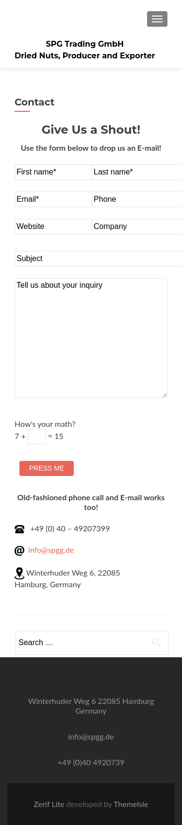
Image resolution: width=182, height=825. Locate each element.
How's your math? (45, 429)
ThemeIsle (131, 803)
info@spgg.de (51, 549)
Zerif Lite (50, 803)
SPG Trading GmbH (85, 44)
